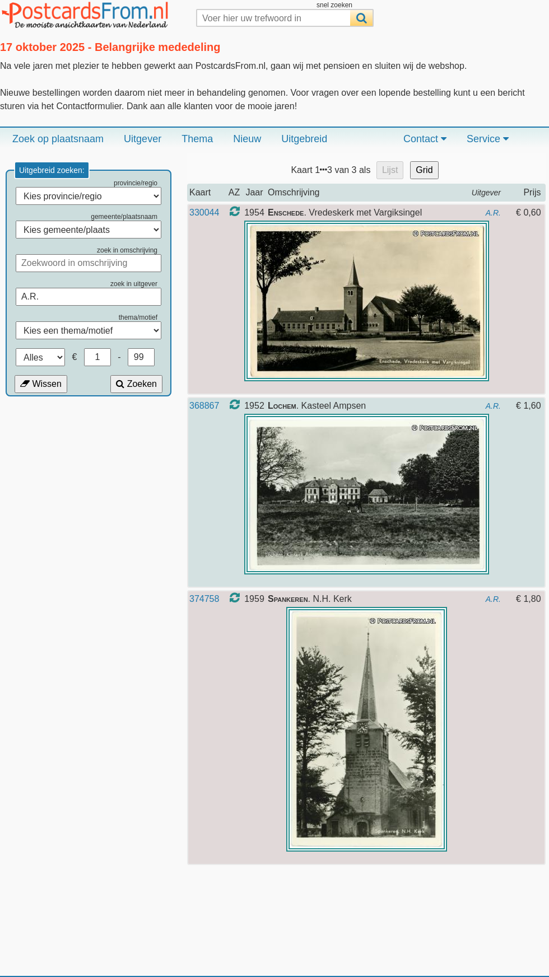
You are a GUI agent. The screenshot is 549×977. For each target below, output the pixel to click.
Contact (424, 138)
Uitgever (142, 138)
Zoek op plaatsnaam (58, 138)
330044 (204, 212)
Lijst (390, 170)
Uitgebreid (304, 138)
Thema (197, 138)
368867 (204, 405)
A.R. (493, 212)
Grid (424, 170)
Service (488, 138)
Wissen (41, 384)
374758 (204, 599)
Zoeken (136, 384)
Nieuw (247, 138)
